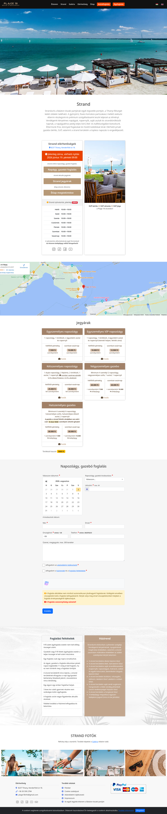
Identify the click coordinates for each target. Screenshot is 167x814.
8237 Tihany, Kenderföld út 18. (62, 147)
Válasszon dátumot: (51, 475)
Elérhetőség (83, 4)
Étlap (92, 4)
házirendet (60, 571)
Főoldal (67, 788)
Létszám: (92, 485)
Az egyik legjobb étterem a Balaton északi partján (84, 801)
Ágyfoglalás (119, 4)
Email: (88, 523)
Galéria (72, 4)
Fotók (63, 359)
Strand (63, 4)
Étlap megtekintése (62, 192)
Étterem (54, 4)
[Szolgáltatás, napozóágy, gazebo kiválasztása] (105, 479)
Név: (45, 523)
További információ (126, 810)
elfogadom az (62, 565)
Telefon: (81, 532)
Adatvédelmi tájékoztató (74, 795)
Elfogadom (140, 810)
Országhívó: (52, 532)
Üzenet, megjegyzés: (58, 542)
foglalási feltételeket (77, 571)
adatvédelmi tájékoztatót (67, 565)
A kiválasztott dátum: (51, 517)
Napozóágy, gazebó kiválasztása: (99, 475)
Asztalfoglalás (104, 4)
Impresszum (70, 798)
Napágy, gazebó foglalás (62, 169)
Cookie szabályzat (72, 791)
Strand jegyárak (62, 181)
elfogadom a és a (66, 571)
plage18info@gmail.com (28, 795)
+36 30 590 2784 (25, 791)
